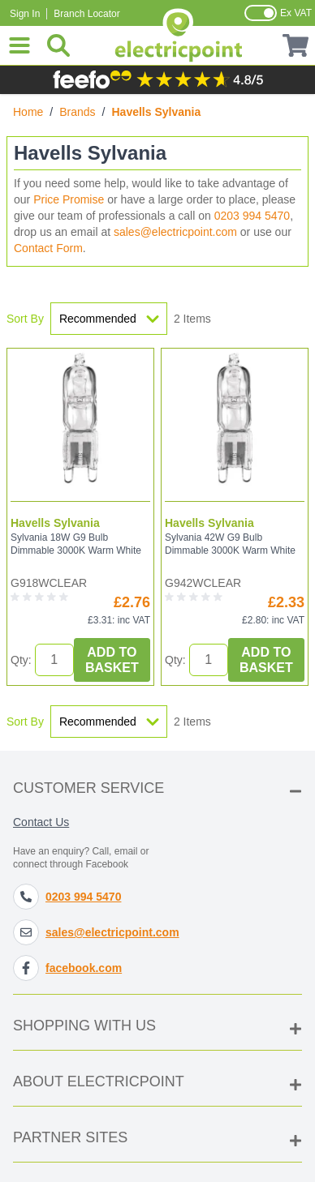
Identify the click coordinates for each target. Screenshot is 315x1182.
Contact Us (41, 822)
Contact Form (48, 248)
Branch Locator (86, 13)
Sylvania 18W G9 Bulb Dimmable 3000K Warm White (76, 544)
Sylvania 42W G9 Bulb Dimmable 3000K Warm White (230, 544)
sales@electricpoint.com (175, 231)
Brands (77, 111)
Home (28, 111)
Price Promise (68, 199)
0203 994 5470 (252, 215)
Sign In (25, 13)
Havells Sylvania (55, 522)
